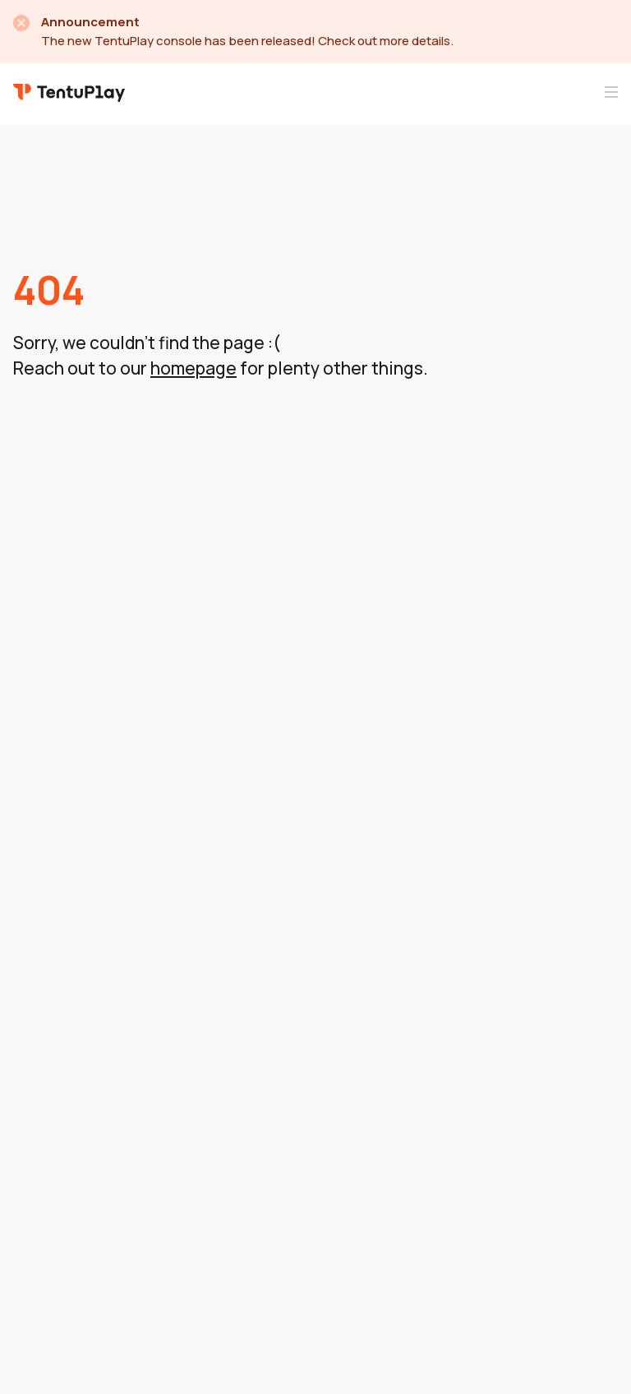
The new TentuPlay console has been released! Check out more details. (247, 40)
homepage (193, 368)
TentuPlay (69, 92)
